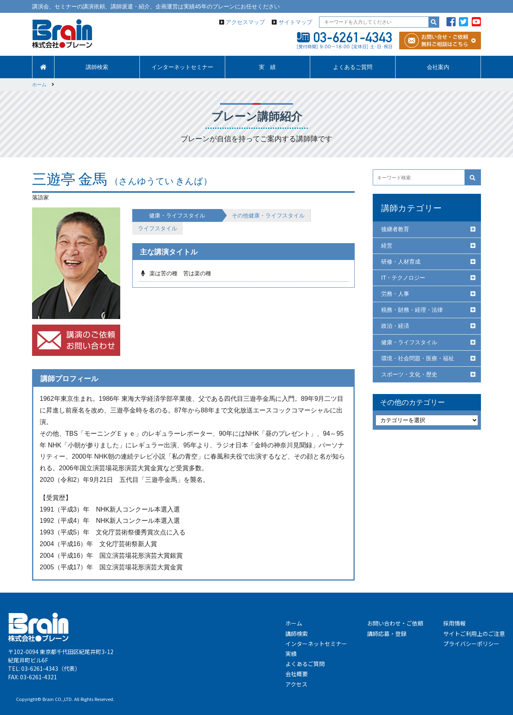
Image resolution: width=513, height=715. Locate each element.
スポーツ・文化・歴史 (409, 374)
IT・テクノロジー (403, 277)
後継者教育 (395, 229)
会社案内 (438, 67)
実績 (291, 654)
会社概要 (296, 674)
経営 (386, 245)
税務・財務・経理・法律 (412, 310)
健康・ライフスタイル (409, 342)
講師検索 (97, 67)
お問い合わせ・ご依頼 (395, 623)
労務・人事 (395, 293)
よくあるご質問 (352, 67)
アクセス (296, 684)
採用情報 (454, 623)
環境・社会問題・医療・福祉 (417, 358)
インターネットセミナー (182, 67)
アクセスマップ (245, 22)
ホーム (293, 623)
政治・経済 (395, 326)
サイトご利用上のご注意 (474, 634)
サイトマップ (295, 22)
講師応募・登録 (386, 634)
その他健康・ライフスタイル (268, 215)
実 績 (267, 67)
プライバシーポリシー (471, 644)
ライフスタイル (157, 228)
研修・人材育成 (400, 261)
